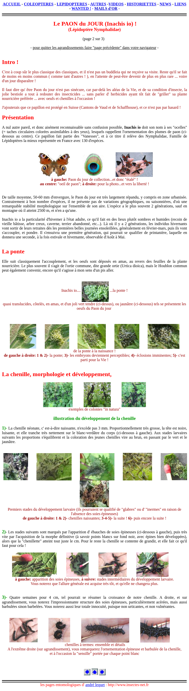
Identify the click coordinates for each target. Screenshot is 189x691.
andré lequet (95, 685)
